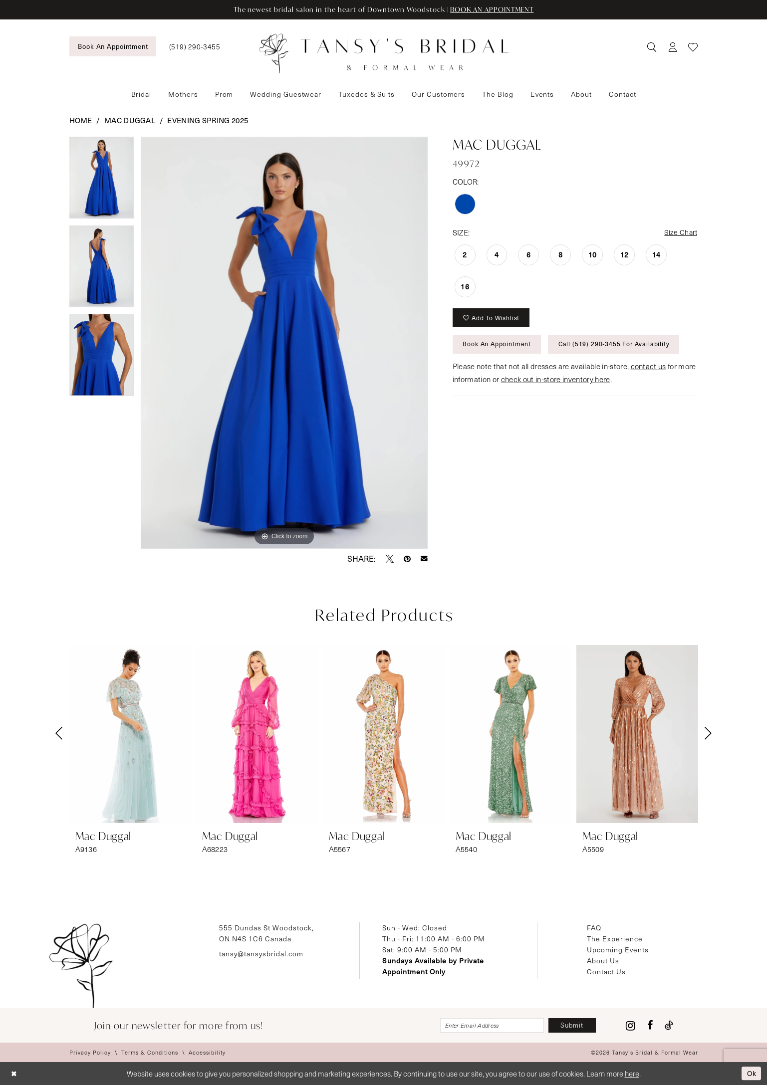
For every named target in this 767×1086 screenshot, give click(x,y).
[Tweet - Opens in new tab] (390, 559)
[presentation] (130, 734)
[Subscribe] (571, 1026)
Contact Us (606, 971)
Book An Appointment (499, 347)
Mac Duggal (129, 120)
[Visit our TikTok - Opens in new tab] (669, 1026)
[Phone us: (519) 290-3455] (195, 46)
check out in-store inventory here (555, 383)
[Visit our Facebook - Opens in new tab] (650, 1026)
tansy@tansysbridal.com (261, 953)
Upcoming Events (618, 949)
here (632, 1075)
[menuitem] (113, 46)
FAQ (594, 927)
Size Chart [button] (680, 233)
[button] (672, 46)
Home (80, 120)
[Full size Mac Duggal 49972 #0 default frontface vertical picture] (284, 342)
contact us (648, 370)
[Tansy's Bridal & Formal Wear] (384, 54)
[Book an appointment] (112, 46)
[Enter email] (486, 1026)
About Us (603, 960)
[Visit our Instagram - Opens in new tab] (630, 1026)
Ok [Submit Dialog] (751, 1074)
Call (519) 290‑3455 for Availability (619, 347)
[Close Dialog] (14, 1075)
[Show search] (651, 46)
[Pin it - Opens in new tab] (407, 559)
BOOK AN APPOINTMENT (495, 9)
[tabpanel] (101, 181)
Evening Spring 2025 (207, 120)
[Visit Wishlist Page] (693, 46)
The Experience (615, 938)
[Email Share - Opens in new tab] (424, 558)
